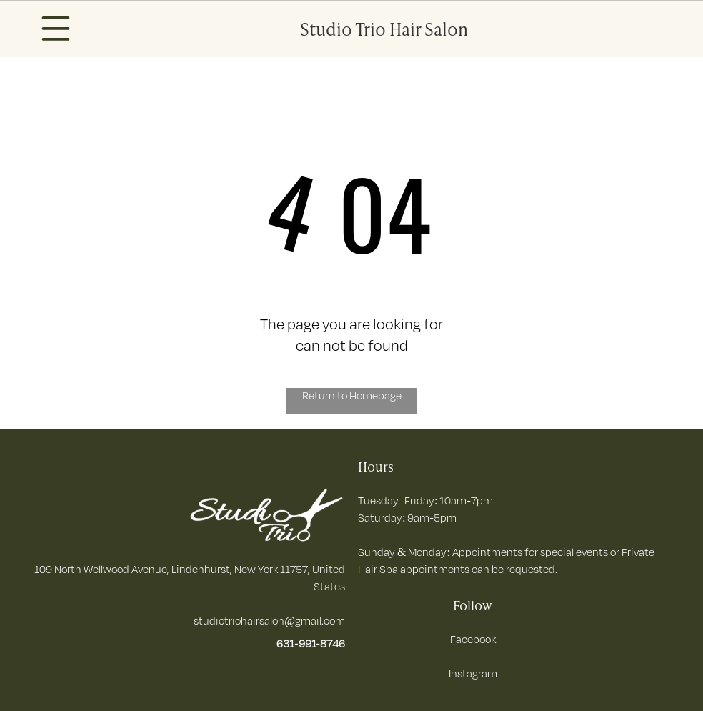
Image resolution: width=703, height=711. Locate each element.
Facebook (473, 639)
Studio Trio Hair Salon (384, 28)
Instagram (473, 673)
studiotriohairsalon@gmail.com (269, 620)
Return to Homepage (352, 395)
